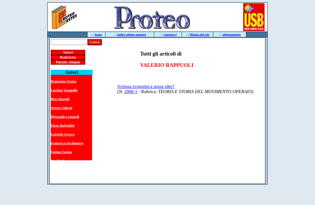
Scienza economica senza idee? (145, 86)
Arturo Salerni (61, 108)
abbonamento (232, 34)
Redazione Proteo (63, 81)
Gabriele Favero (62, 134)
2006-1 (131, 91)
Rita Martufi (60, 99)
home (98, 34)
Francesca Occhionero (67, 143)
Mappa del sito (200, 34)
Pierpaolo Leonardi (65, 117)
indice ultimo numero (131, 34)
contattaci (169, 34)
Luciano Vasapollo (64, 90)
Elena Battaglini (62, 126)
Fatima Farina (61, 152)
